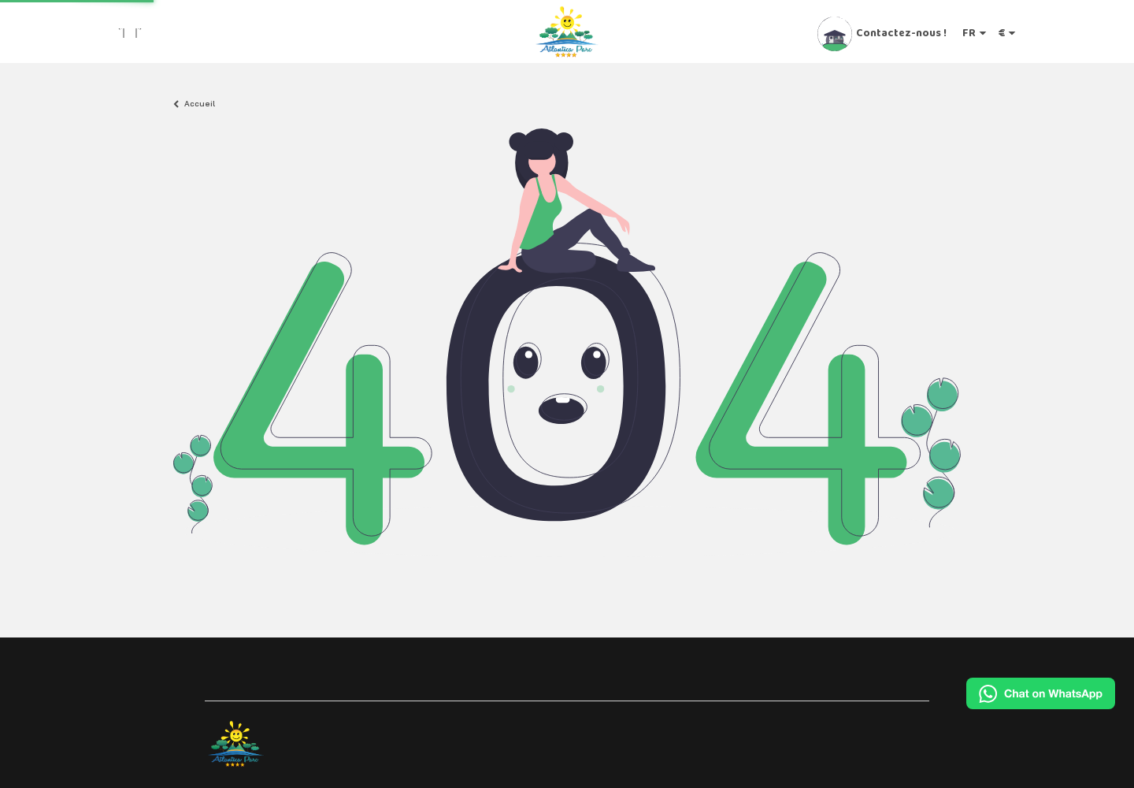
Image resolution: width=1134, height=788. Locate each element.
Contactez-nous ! (901, 32)
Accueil (199, 104)
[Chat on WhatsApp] (1040, 693)
